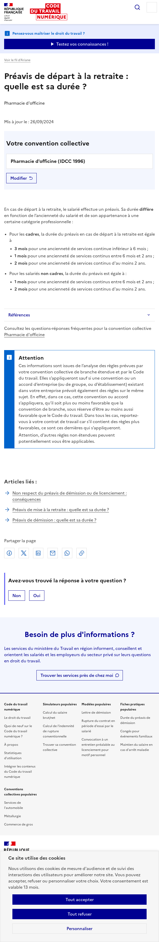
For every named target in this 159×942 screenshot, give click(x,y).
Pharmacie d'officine (24, 334)
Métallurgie (12, 816)
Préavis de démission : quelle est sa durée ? (54, 520)
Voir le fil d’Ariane (17, 60)
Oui (36, 595)
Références (19, 315)
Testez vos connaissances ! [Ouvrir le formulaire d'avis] (82, 44)
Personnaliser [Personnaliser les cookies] (79, 928)
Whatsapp (67, 553)
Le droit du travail (17, 717)
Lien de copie (81, 553)
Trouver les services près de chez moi (77, 675)
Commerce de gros (18, 824)
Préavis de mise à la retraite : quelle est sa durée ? (60, 509)
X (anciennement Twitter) (24, 553)
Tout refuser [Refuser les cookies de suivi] (80, 914)
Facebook (9, 553)
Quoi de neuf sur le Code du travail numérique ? (18, 731)
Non (16, 595)
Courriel (52, 553)
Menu (152, 7)
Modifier (18, 178)
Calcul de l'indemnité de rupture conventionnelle (58, 731)
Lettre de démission (96, 712)
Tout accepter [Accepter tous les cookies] (80, 899)
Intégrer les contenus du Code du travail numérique (19, 771)
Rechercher (137, 7)
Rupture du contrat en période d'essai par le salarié (98, 726)
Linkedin (38, 553)
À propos (11, 744)
